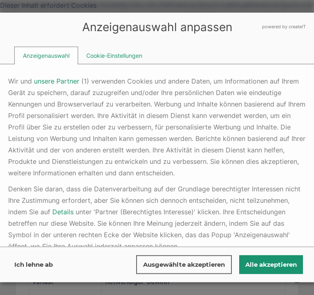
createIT (297, 27)
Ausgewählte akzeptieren (184, 264)
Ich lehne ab (33, 264)
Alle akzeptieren (271, 264)
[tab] (46, 55)
